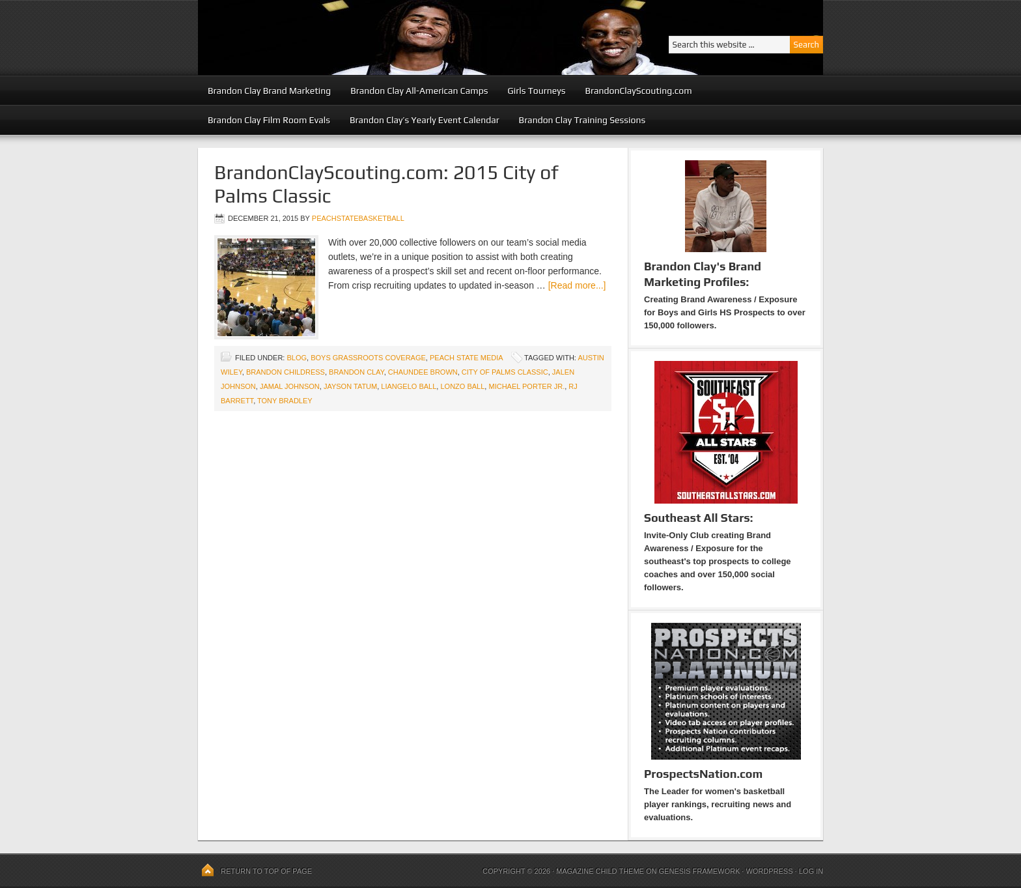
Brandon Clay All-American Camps (419, 90)
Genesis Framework (699, 871)
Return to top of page (266, 871)
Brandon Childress (285, 372)
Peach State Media (466, 358)
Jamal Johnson (290, 386)
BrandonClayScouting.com (638, 90)
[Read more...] (577, 285)
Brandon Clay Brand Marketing (269, 90)
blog (297, 358)
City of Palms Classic (505, 372)
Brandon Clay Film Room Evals (269, 120)
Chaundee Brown (423, 372)
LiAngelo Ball (408, 386)
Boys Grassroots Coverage (368, 358)
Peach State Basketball (357, 37)
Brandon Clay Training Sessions (582, 120)
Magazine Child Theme (600, 871)
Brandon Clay (356, 372)
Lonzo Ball (462, 386)
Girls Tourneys (537, 90)
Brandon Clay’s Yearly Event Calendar (424, 120)
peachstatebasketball (358, 218)
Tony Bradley (285, 401)
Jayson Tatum (350, 386)
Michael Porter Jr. (526, 386)
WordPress (769, 871)
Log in (811, 871)
